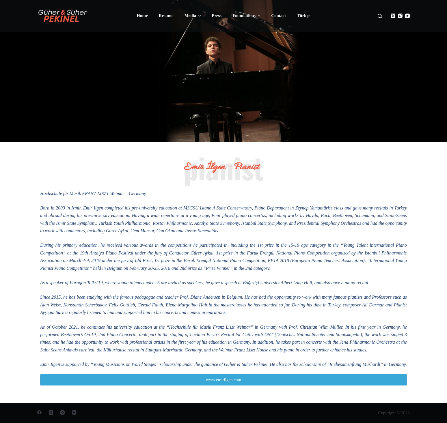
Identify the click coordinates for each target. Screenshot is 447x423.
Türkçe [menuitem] (303, 15)
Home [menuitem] (142, 15)
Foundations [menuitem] (247, 15)
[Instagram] (400, 16)
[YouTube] (407, 16)
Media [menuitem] (193, 15)
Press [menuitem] (216, 15)
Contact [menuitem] (278, 15)
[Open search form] (380, 16)
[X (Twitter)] (393, 16)
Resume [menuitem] (166, 15)
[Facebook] (39, 412)
